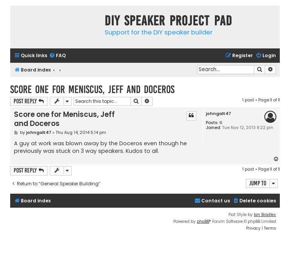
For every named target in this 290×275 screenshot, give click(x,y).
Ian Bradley (265, 215)
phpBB (203, 221)
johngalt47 (218, 113)
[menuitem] (57, 56)
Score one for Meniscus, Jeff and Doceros (92, 89)
